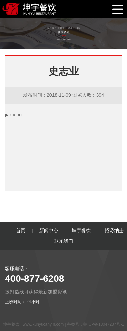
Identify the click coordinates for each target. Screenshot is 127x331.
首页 (20, 230)
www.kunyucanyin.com (43, 324)
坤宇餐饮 (81, 230)
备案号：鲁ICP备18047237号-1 (95, 324)
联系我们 (63, 241)
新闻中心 (48, 230)
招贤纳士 (114, 230)
